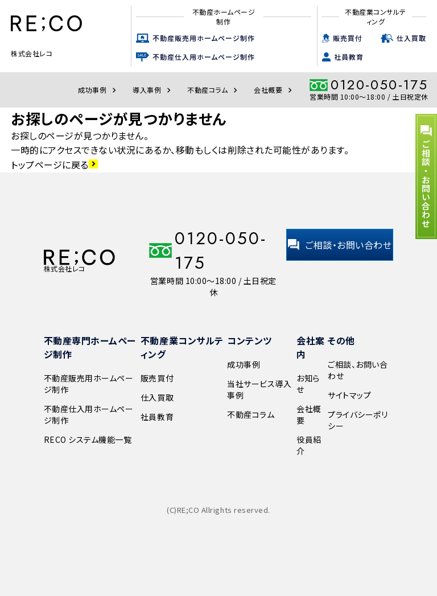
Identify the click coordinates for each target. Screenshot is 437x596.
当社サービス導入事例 (259, 389)
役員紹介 (308, 445)
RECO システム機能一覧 (88, 439)
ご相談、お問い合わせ (357, 370)
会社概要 (274, 89)
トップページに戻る (54, 164)
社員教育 (349, 56)
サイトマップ (349, 395)
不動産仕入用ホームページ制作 (203, 56)
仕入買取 (411, 38)
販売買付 (347, 38)
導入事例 (153, 89)
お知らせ (308, 383)
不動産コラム (213, 89)
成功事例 (98, 89)
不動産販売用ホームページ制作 (203, 38)
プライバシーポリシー (357, 420)
